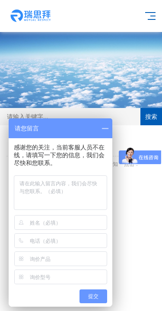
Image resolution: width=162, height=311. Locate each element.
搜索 (151, 116)
